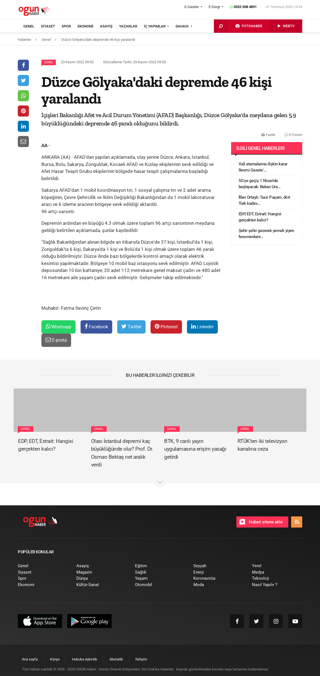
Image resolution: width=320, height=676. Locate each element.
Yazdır (268, 135)
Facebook (96, 326)
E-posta (56, 340)
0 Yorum (293, 135)
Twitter (131, 326)
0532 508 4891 (243, 7)
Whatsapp (58, 326)
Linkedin (202, 326)
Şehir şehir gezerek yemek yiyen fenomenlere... (266, 233)
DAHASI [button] (182, 26)
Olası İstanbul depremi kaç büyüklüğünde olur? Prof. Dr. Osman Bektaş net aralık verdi (122, 453)
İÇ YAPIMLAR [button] (155, 26)
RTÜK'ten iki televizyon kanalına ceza (263, 445)
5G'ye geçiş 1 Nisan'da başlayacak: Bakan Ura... (260, 184)
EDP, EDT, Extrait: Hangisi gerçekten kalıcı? (260, 217)
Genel (48, 62)
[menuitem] (32, 26)
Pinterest (166, 326)
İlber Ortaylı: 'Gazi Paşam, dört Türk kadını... (264, 200)
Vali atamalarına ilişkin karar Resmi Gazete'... (263, 167)
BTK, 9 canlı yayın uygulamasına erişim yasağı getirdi (195, 449)
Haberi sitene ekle (260, 521)
